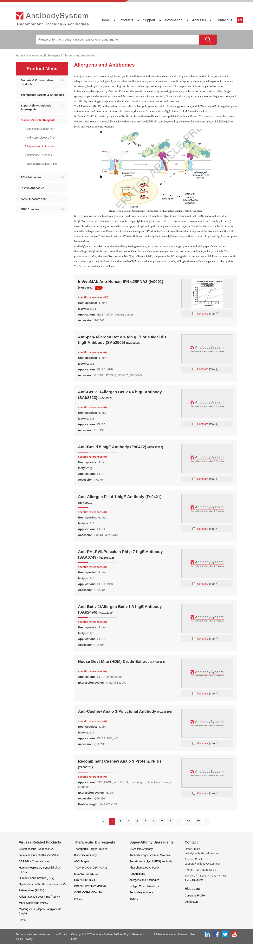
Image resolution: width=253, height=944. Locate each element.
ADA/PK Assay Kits (42, 198)
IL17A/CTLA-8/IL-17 (86, 873)
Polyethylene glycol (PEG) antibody (150, 861)
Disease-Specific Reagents (43, 55)
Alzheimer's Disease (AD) (40, 128)
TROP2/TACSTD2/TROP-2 (90, 867)
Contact (191, 842)
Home (105, 20)
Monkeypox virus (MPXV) (34, 902)
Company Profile (195, 895)
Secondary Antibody (141, 892)
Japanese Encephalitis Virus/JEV (39, 855)
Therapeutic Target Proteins (90, 848)
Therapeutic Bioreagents (94, 842)
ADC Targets (81, 861)
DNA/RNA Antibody (141, 848)
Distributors (191, 901)
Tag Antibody (137, 873)
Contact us (224, 20)
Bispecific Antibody (85, 855)
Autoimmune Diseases (38, 155)
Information (173, 20)
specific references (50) (93, 297)
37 (198, 821)
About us (199, 20)
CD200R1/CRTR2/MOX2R (90, 886)
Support (149, 20)
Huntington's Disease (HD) (41, 163)
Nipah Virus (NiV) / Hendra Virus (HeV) (42, 884)
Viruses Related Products (40, 842)
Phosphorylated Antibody (144, 867)
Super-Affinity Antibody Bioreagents (42, 107)
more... (23, 919)
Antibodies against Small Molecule (150, 855)
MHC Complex (42, 209)
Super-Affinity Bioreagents (151, 842)
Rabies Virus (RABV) (31, 890)
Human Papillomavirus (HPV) (36, 878)
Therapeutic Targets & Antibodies (42, 94)
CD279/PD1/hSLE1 (86, 880)
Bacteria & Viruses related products (42, 82)
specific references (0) (92, 352)
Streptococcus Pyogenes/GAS (37, 848)
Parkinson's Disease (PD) (40, 137)
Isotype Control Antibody (144, 886)
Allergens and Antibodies (78, 55)
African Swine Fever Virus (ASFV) (39, 896)
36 (188, 821)
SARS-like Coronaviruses (34, 861)
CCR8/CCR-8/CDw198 (88, 892)
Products (126, 20)
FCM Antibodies (42, 177)
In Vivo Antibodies (32, 188)
